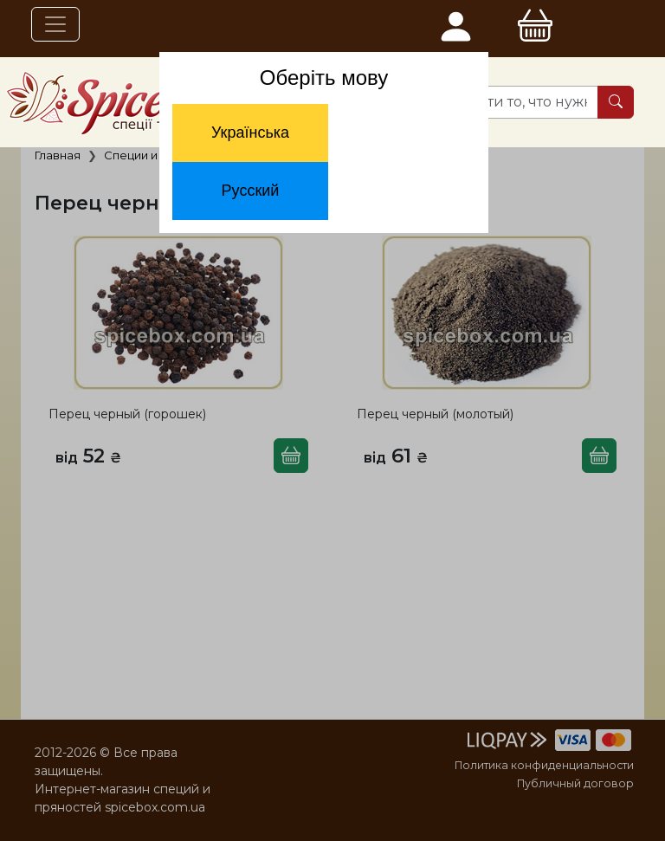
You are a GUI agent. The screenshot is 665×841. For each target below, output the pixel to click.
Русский (251, 190)
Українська (250, 132)
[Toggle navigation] (55, 24)
